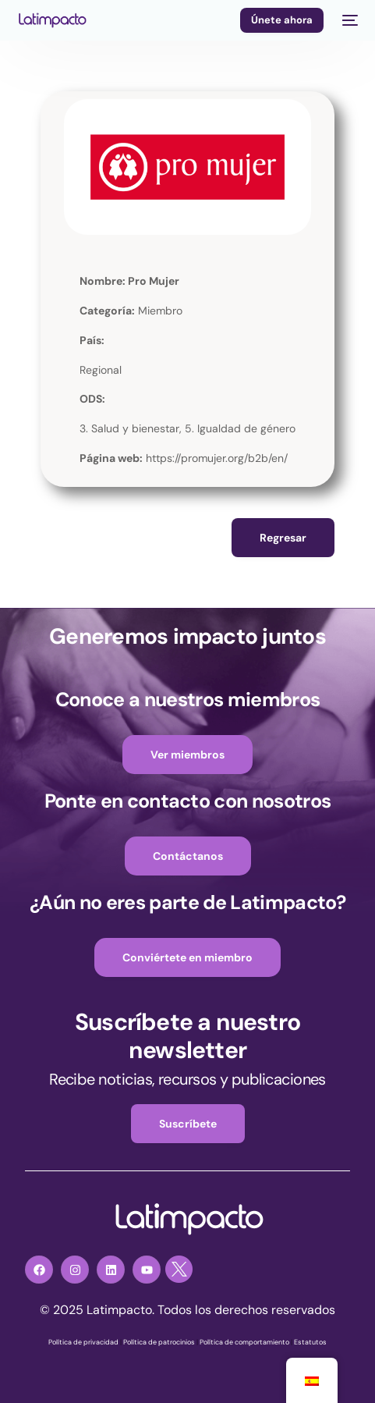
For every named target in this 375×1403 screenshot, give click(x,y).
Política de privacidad (83, 1342)
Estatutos (310, 1342)
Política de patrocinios (159, 1342)
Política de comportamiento (244, 1342)
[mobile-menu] (348, 20)
